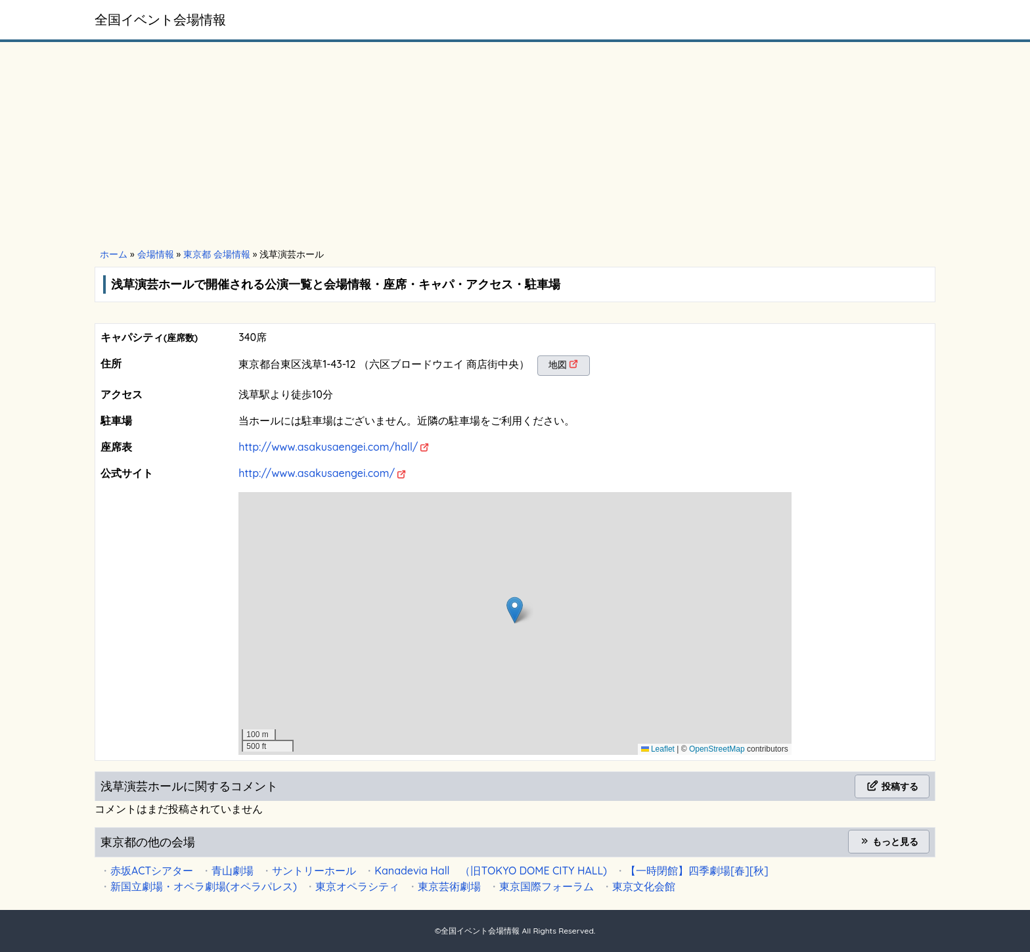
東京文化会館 (643, 886)
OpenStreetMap (717, 749)
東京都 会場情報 (216, 254)
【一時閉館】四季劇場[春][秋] (697, 870)
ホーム (113, 254)
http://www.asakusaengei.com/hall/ (328, 446)
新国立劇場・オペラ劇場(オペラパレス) (203, 886)
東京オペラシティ (357, 886)
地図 (558, 365)
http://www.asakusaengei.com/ (316, 473)
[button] (514, 610)
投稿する (892, 786)
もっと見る (888, 842)
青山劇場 (233, 870)
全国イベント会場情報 (160, 19)
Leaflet (658, 749)
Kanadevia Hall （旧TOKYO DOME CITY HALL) (490, 870)
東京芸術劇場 (449, 886)
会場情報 (155, 254)
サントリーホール (314, 870)
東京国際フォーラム (546, 886)
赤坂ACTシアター (151, 870)
